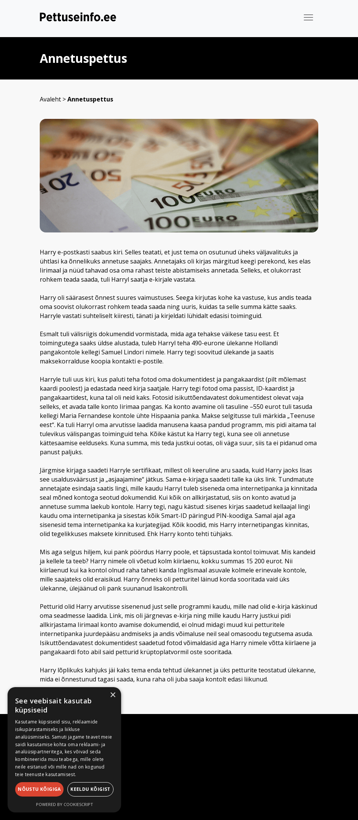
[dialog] (64, 749)
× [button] (112, 695)
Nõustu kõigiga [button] (39, 789)
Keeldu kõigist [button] (90, 789)
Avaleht (50, 99)
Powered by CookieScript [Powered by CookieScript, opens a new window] (64, 804)
